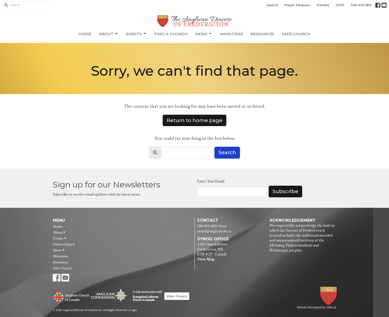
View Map (205, 259)
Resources (262, 34)
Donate (323, 5)
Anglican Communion (109, 295)
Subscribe (285, 191)
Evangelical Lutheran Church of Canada (145, 296)
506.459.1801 (361, 5)
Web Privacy (176, 296)
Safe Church (296, 34)
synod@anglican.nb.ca (214, 231)
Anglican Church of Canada (71, 296)
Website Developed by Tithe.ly (316, 307)
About (108, 33)
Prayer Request (297, 5)
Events (136, 33)
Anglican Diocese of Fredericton (329, 296)
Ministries (231, 34)
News (203, 33)
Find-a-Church (171, 34)
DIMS (340, 5)
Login (133, 310)
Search (272, 5)
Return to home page (194, 120)
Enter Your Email (210, 181)
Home (85, 34)
